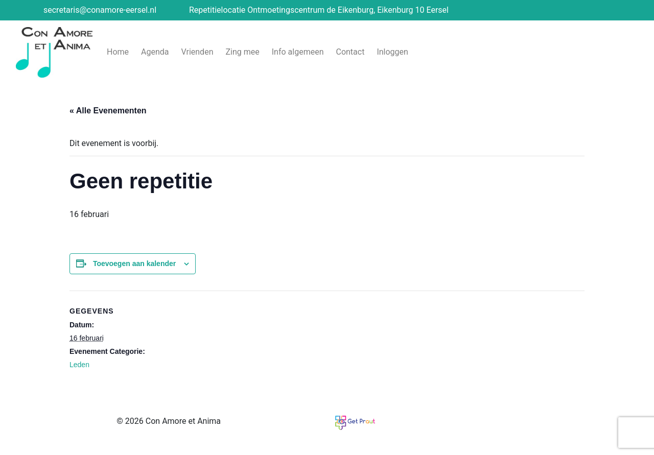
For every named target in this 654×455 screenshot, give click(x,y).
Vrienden (197, 52)
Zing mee (242, 52)
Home (118, 52)
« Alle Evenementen (108, 110)
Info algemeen (298, 52)
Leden (79, 365)
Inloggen (392, 52)
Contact (350, 52)
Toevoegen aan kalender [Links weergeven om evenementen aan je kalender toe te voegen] (134, 263)
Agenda (155, 52)
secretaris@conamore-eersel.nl (99, 10)
